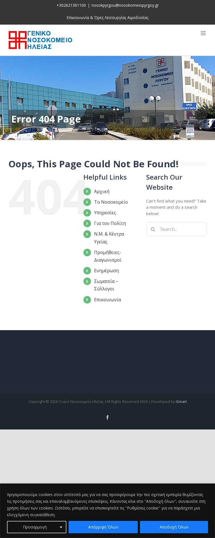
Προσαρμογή (35, 527)
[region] (107, 510)
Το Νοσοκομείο (111, 202)
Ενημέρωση (106, 270)
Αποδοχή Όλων (174, 527)
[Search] (153, 229)
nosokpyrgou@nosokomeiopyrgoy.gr (125, 5)
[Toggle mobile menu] (204, 33)
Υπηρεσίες (105, 213)
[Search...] (176, 229)
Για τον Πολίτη (110, 223)
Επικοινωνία (107, 300)
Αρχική (101, 191)
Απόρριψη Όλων (103, 527)
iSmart (181, 401)
